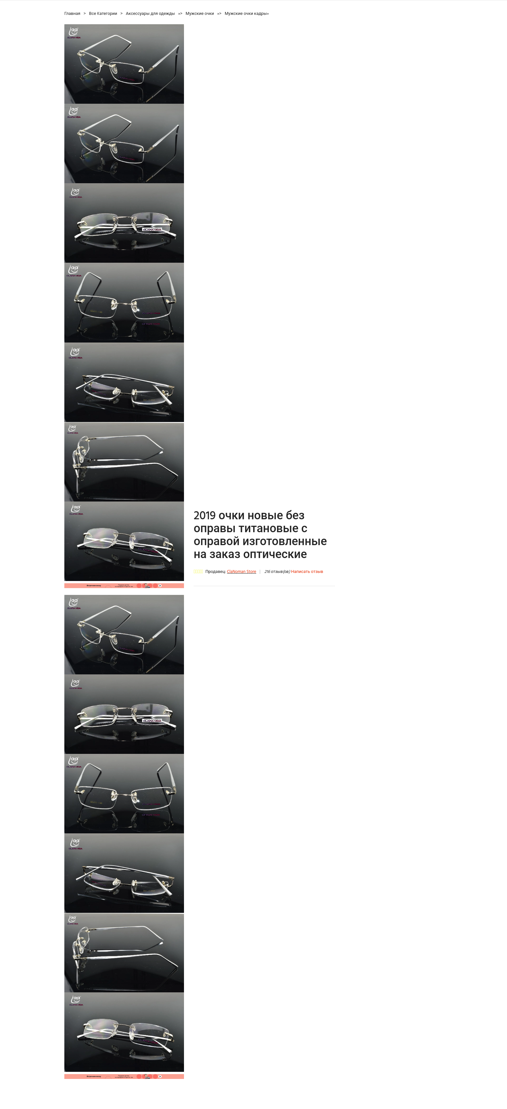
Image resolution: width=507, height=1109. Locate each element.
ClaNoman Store (241, 571)
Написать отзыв (307, 571)
